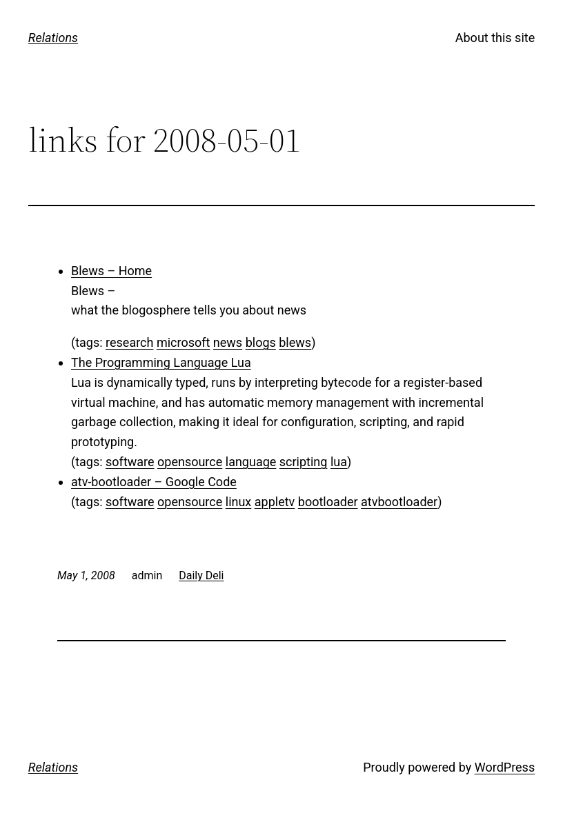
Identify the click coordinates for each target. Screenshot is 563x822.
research (129, 342)
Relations (53, 37)
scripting (303, 461)
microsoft (183, 342)
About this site (495, 37)
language (251, 461)
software (130, 461)
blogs (261, 342)
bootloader (328, 501)
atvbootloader (399, 501)
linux (239, 501)
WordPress (505, 767)
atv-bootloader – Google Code (154, 481)
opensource (189, 461)
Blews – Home (111, 270)
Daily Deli (201, 575)
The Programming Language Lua (161, 362)
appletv (275, 501)
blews (295, 342)
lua (338, 461)
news (227, 342)
